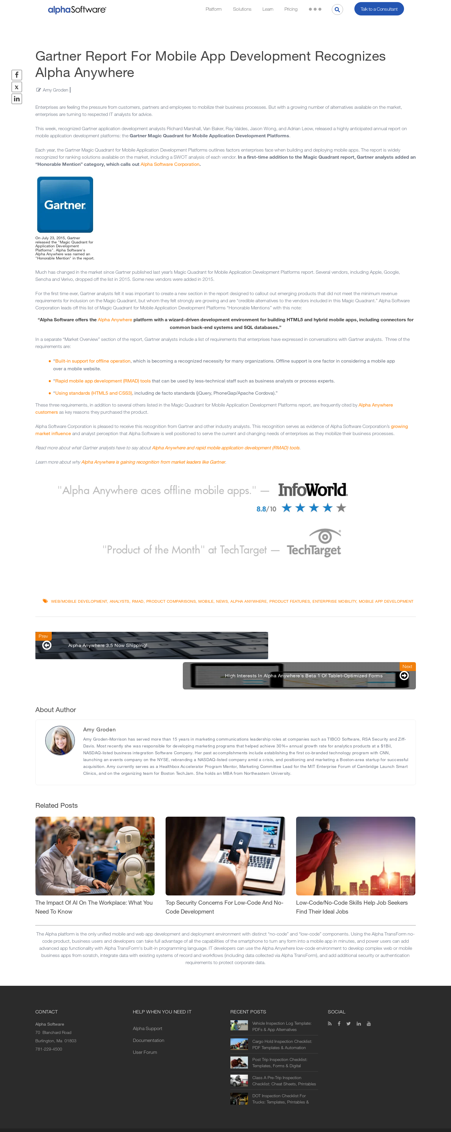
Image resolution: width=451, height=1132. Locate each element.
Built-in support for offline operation (93, 361)
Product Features (289, 601)
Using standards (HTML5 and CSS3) (93, 393)
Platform (214, 9)
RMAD (138, 601)
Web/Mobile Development (79, 601)
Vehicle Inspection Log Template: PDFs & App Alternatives (282, 1007)
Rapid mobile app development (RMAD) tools (103, 381)
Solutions (242, 9)
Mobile (205, 601)
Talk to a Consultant (379, 9)
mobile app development (386, 601)
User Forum (145, 1032)
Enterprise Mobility (334, 601)
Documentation (148, 1021)
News (222, 601)
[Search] (337, 9)
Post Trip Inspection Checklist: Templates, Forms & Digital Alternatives (279, 1043)
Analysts (119, 601)
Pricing (291, 9)
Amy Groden (55, 90)
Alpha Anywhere (115, 319)
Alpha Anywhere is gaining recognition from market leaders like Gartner (153, 462)
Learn (268, 9)
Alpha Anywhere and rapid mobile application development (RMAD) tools (225, 448)
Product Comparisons (171, 601)
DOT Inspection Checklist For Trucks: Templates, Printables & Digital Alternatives (280, 1079)
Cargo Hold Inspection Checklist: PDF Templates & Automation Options (282, 1025)
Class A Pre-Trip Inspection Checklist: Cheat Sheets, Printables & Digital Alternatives (284, 1061)
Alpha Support (147, 1009)
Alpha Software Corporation (170, 164)
